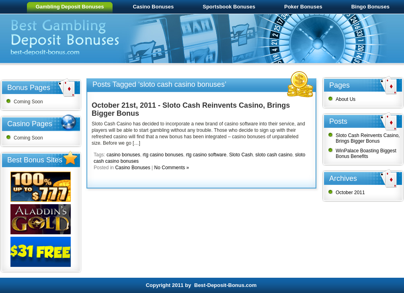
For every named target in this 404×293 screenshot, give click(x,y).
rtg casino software (206, 155)
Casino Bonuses (132, 167)
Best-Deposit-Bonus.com (225, 285)
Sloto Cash (241, 155)
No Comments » (171, 167)
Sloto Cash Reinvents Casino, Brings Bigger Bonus (368, 138)
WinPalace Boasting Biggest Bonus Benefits (366, 153)
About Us (345, 99)
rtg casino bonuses (163, 155)
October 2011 (350, 192)
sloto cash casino (273, 155)
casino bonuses (123, 155)
